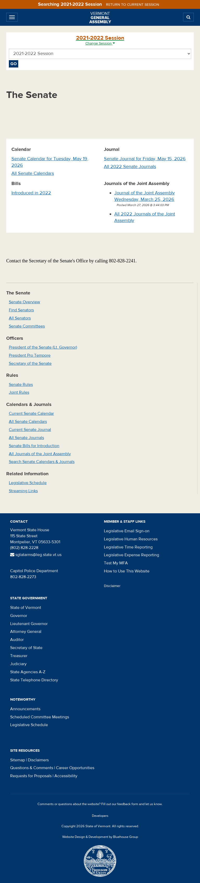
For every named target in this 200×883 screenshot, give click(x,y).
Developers (100, 816)
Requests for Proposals (31, 776)
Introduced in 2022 (31, 193)
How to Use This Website (126, 571)
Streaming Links (23, 490)
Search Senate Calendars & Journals (41, 461)
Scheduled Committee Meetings (39, 717)
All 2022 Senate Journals (130, 167)
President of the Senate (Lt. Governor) (43, 347)
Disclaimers (38, 760)
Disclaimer (112, 586)
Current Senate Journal (30, 429)
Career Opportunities (75, 767)
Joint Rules (19, 392)
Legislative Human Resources (131, 539)
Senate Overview (24, 302)
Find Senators (21, 310)
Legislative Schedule (28, 482)
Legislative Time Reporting (128, 547)
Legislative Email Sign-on (126, 531)
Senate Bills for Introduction (34, 445)
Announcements (25, 709)
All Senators (20, 318)
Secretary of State (26, 647)
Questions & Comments (31, 767)
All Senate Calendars (32, 173)
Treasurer (18, 655)
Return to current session (132, 4)
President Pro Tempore (30, 355)
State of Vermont (25, 607)
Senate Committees (27, 326)
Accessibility (65, 776)
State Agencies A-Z (27, 672)
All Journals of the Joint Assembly (40, 453)
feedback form (127, 804)
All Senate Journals (26, 437)
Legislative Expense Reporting (131, 555)
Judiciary (18, 663)
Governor (18, 615)
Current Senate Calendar (31, 413)
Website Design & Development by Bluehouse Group (100, 837)
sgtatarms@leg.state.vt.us (35, 554)
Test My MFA (116, 563)
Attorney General (25, 631)
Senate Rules (21, 384)
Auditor (17, 639)
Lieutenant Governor (29, 623)
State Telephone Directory (34, 680)
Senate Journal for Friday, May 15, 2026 (145, 159)
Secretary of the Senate (30, 363)
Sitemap (17, 760)
